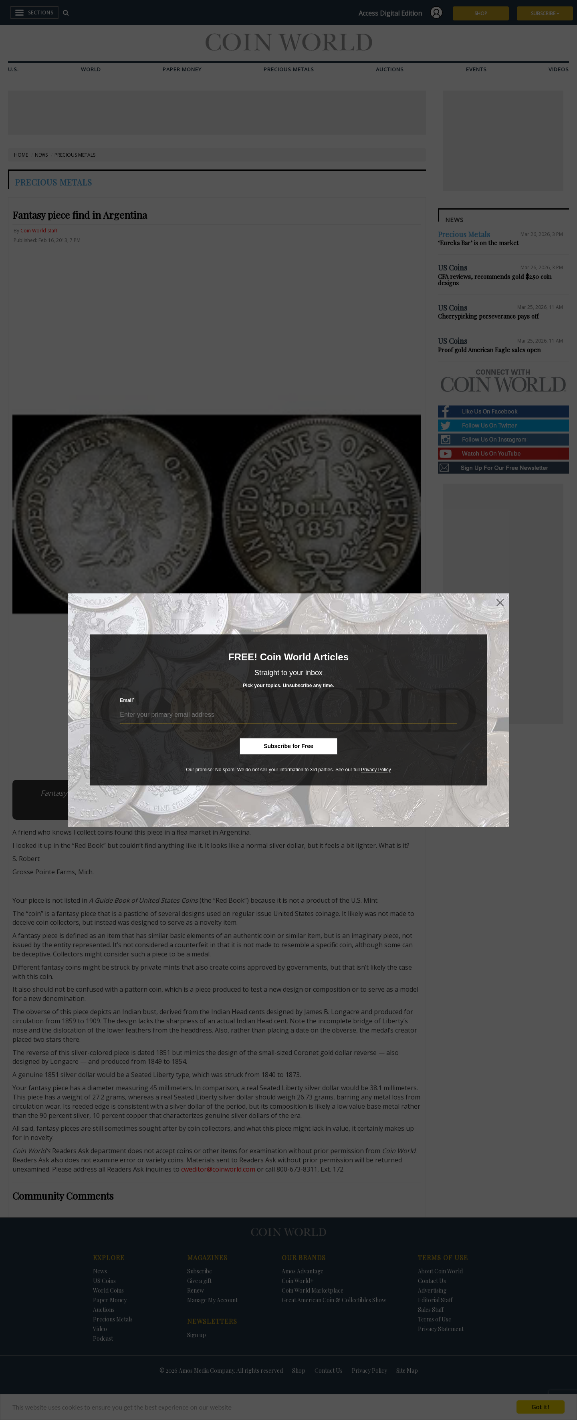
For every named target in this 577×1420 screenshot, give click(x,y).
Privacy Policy (376, 770)
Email (127, 701)
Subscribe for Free (288, 746)
